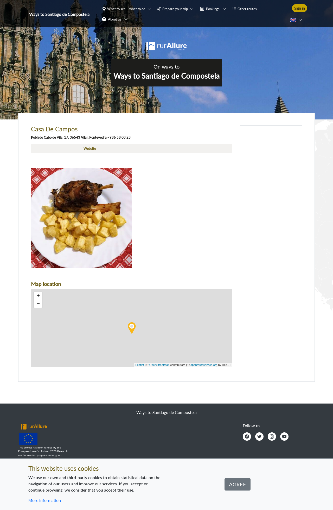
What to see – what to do (126, 9)
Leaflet (140, 364)
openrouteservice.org (203, 364)
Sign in (299, 8)
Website (90, 148)
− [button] (38, 304)
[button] (127, 8)
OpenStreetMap (159, 364)
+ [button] (38, 296)
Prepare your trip (175, 9)
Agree (237, 484)
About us (114, 19)
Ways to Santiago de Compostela (59, 14)
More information (44, 500)
